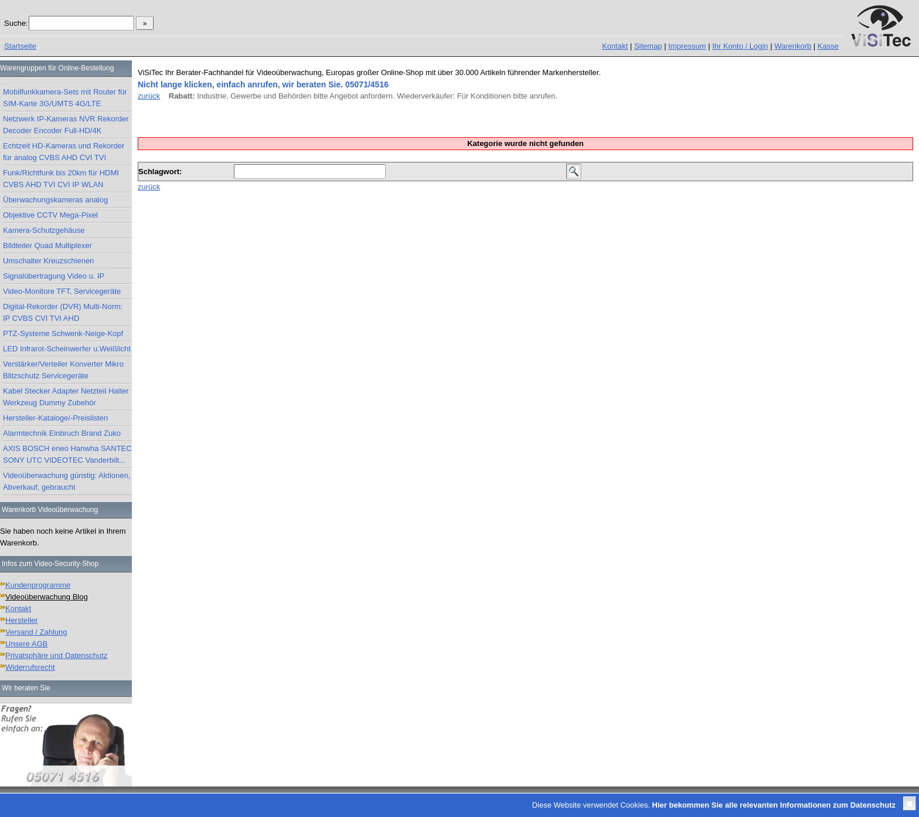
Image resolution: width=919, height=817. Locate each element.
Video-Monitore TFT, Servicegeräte (62, 291)
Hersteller (21, 620)
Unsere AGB (26, 643)
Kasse (828, 46)
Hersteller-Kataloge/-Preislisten (55, 417)
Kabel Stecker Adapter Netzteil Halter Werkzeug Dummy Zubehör (66, 397)
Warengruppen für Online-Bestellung (57, 68)
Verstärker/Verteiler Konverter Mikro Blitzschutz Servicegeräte (63, 370)
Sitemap (648, 46)
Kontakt (615, 46)
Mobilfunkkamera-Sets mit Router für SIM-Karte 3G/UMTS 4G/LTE (65, 97)
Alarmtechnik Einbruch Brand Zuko (62, 433)
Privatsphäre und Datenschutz (56, 655)
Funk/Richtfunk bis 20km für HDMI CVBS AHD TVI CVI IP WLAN (61, 178)
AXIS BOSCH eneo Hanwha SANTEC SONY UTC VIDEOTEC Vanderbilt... (67, 454)
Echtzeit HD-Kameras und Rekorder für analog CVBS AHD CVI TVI (63, 151)
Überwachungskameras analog (55, 199)
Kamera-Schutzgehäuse (43, 230)
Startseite (20, 46)
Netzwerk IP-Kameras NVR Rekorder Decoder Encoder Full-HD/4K (66, 124)
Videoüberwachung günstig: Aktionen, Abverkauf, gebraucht (66, 481)
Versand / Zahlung (36, 632)
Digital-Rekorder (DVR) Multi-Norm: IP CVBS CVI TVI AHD (62, 312)
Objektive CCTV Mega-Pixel (50, 215)
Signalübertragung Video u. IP (53, 276)
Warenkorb (792, 46)
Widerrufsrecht (30, 667)
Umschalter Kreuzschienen (48, 260)
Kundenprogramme (37, 585)
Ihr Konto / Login (740, 46)
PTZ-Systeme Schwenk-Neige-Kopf (63, 333)
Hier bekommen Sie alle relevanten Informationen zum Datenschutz (774, 805)
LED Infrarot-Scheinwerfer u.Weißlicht (67, 348)
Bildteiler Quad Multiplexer (47, 245)
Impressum (687, 46)
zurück (149, 95)
